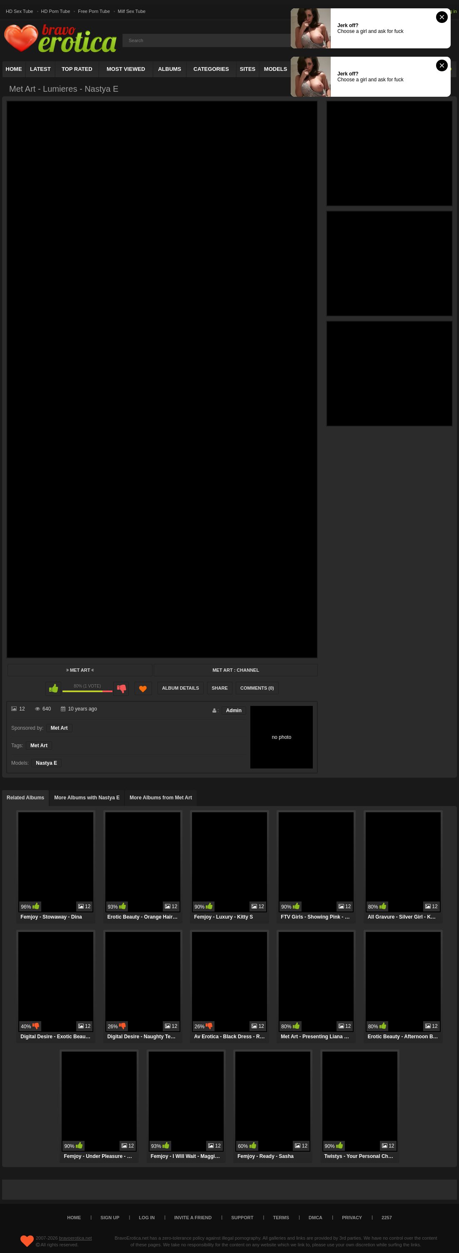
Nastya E (46, 763)
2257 (387, 1217)
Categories (211, 69)
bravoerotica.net (75, 1237)
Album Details (180, 688)
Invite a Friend (193, 1217)
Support (242, 1217)
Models (275, 69)
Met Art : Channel (235, 670)
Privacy (352, 1217)
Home (14, 69)
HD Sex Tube (19, 11)
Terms (281, 1217)
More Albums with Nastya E (87, 798)
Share (220, 688)
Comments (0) (257, 688)
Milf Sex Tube (132, 11)
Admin (234, 710)
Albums (169, 69)
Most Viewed (126, 69)
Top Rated (77, 69)
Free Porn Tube (94, 11)
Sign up (109, 1217)
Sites (248, 69)
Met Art (80, 670)
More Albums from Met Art (161, 798)
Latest (40, 69)
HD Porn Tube (55, 11)
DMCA (315, 1217)
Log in (450, 11)
